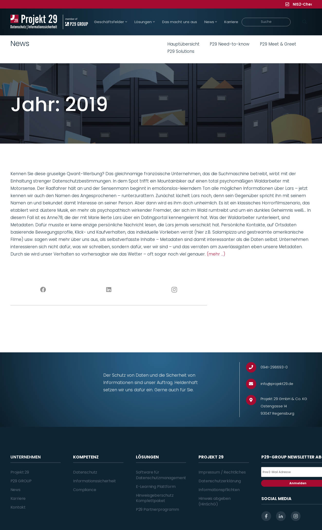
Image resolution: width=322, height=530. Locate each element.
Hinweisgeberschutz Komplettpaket (155, 498)
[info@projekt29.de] (253, 384)
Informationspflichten (219, 490)
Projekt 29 (19, 472)
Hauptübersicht (183, 44)
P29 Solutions (180, 51)
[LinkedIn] (109, 290)
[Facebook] (43, 290)
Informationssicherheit (94, 481)
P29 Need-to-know (229, 44)
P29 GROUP (21, 481)
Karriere (18, 498)
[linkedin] (281, 516)
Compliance (84, 490)
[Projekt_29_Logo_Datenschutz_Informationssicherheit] (33, 22)
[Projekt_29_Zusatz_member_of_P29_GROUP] (75, 22)
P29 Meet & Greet (278, 44)
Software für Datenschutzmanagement (161, 474)
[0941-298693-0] (253, 367)
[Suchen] (305, 22)
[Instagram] (174, 290)
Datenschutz (85, 472)
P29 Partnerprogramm (157, 509)
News (15, 490)
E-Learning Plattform (156, 486)
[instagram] (296, 516)
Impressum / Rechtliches (222, 472)
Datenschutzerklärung (220, 481)
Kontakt (18, 507)
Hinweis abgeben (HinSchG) (215, 501)
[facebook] (266, 516)
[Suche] (266, 22)
